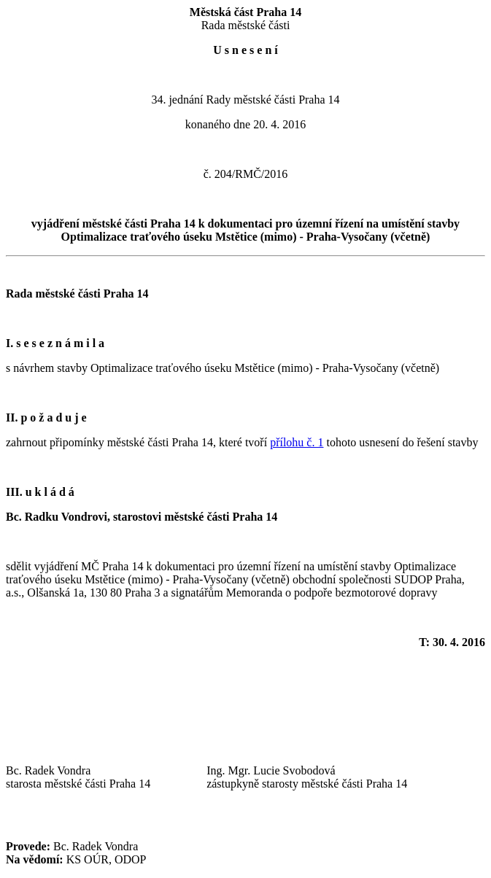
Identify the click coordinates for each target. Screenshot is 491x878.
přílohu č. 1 (296, 442)
